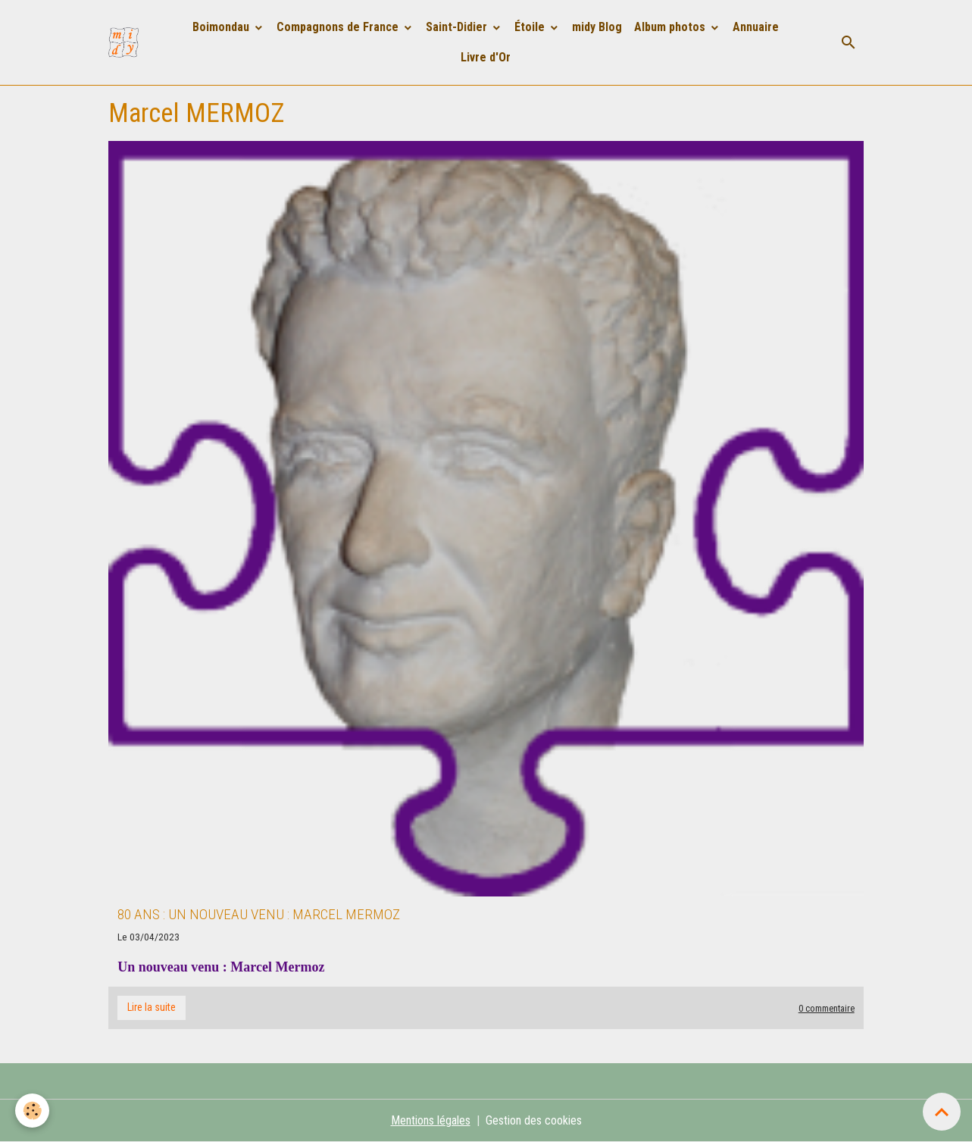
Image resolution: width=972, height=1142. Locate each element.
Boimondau (222, 27)
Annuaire (756, 27)
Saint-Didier (458, 27)
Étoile (531, 27)
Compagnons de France (339, 27)
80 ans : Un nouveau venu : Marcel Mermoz (258, 914)
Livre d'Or (486, 57)
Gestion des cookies (534, 1120)
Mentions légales (430, 1120)
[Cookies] (32, 1111)
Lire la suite (151, 1007)
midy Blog (597, 27)
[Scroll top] (942, 1112)
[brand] (126, 42)
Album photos (671, 27)
